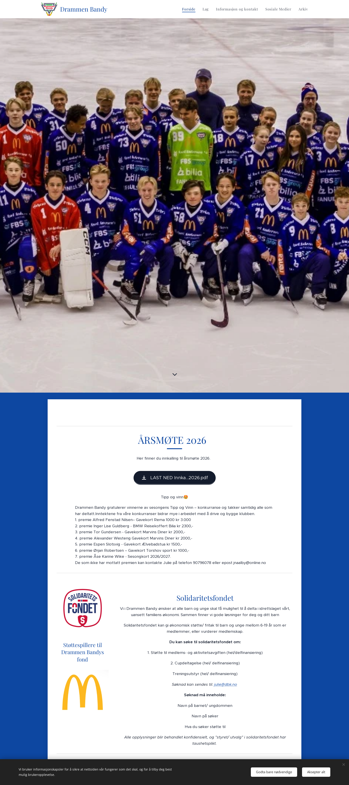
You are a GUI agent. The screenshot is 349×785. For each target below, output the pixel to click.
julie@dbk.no (225, 684)
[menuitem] (190, 9)
